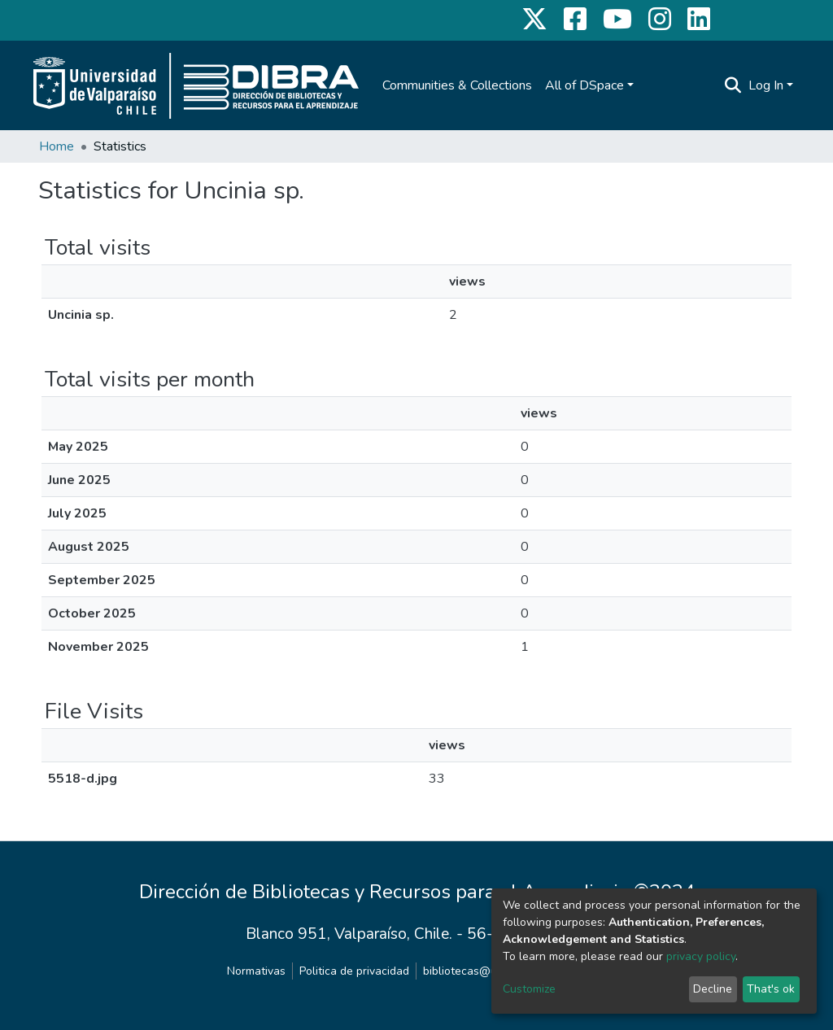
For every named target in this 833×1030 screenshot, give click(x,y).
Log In (765, 85)
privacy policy (700, 956)
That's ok (771, 989)
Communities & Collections (457, 85)
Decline (712, 989)
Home (56, 146)
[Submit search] (733, 85)
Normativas (256, 971)
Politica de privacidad (354, 971)
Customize (529, 989)
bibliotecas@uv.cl (468, 971)
